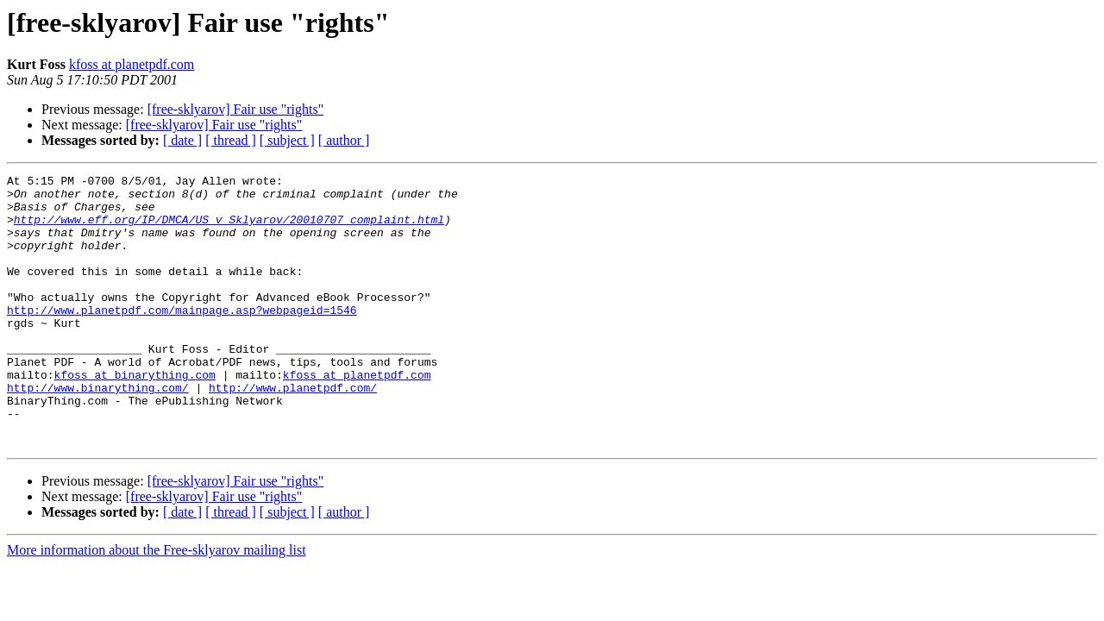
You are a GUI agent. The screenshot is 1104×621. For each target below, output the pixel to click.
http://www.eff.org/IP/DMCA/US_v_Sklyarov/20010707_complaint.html (229, 229)
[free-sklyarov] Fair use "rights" (235, 109)
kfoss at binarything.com (135, 415)
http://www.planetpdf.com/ (293, 431)
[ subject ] (287, 140)
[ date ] (182, 140)
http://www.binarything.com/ (98, 431)
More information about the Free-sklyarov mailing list (156, 604)
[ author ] (344, 140)
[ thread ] (230, 140)
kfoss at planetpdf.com (131, 64)
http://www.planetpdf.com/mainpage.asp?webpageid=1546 (182, 338)
